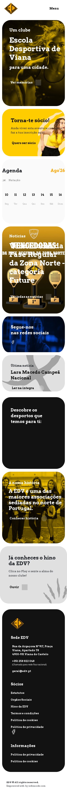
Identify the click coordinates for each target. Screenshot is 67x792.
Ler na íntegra (28, 388)
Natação (14, 180)
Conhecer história (28, 518)
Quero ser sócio (28, 143)
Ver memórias (25, 82)
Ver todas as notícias (30, 297)
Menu (54, 8)
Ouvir (19, 587)
